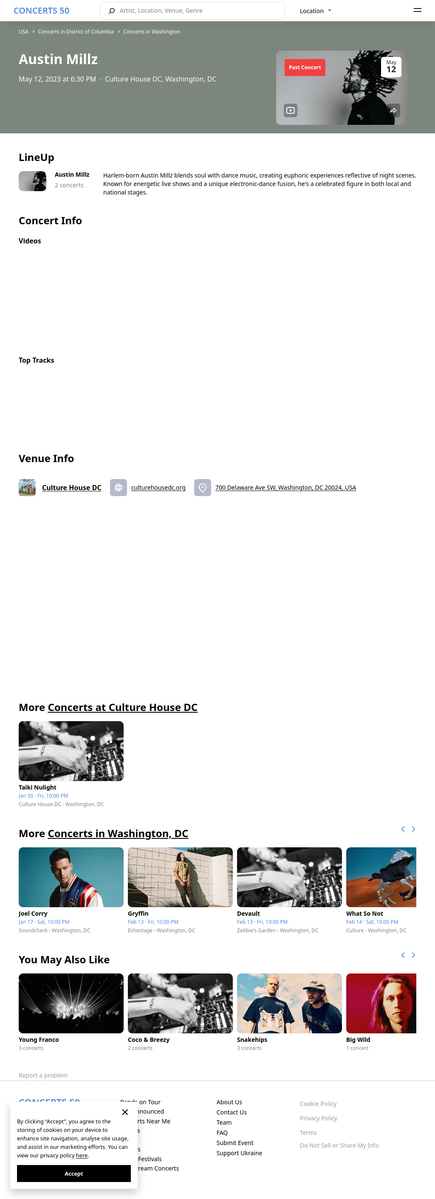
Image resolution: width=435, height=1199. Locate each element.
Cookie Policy (318, 1104)
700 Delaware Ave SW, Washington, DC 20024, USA (285, 487)
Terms (308, 1132)
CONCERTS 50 (41, 10)
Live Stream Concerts (149, 1168)
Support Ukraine (240, 1153)
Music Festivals (141, 1159)
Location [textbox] (312, 11)
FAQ (222, 1132)
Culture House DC (72, 487)
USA (23, 31)
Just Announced (142, 1111)
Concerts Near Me (145, 1121)
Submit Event (235, 1143)
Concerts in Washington (151, 31)
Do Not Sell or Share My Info (339, 1145)
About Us (229, 1102)
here (82, 1155)
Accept (74, 1173)
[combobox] (316, 11)
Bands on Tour (140, 1102)
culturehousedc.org (158, 487)
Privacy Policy (318, 1118)
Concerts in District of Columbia (76, 31)
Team (224, 1122)
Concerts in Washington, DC (118, 833)
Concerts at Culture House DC (123, 707)
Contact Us (232, 1112)
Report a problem (43, 1075)
